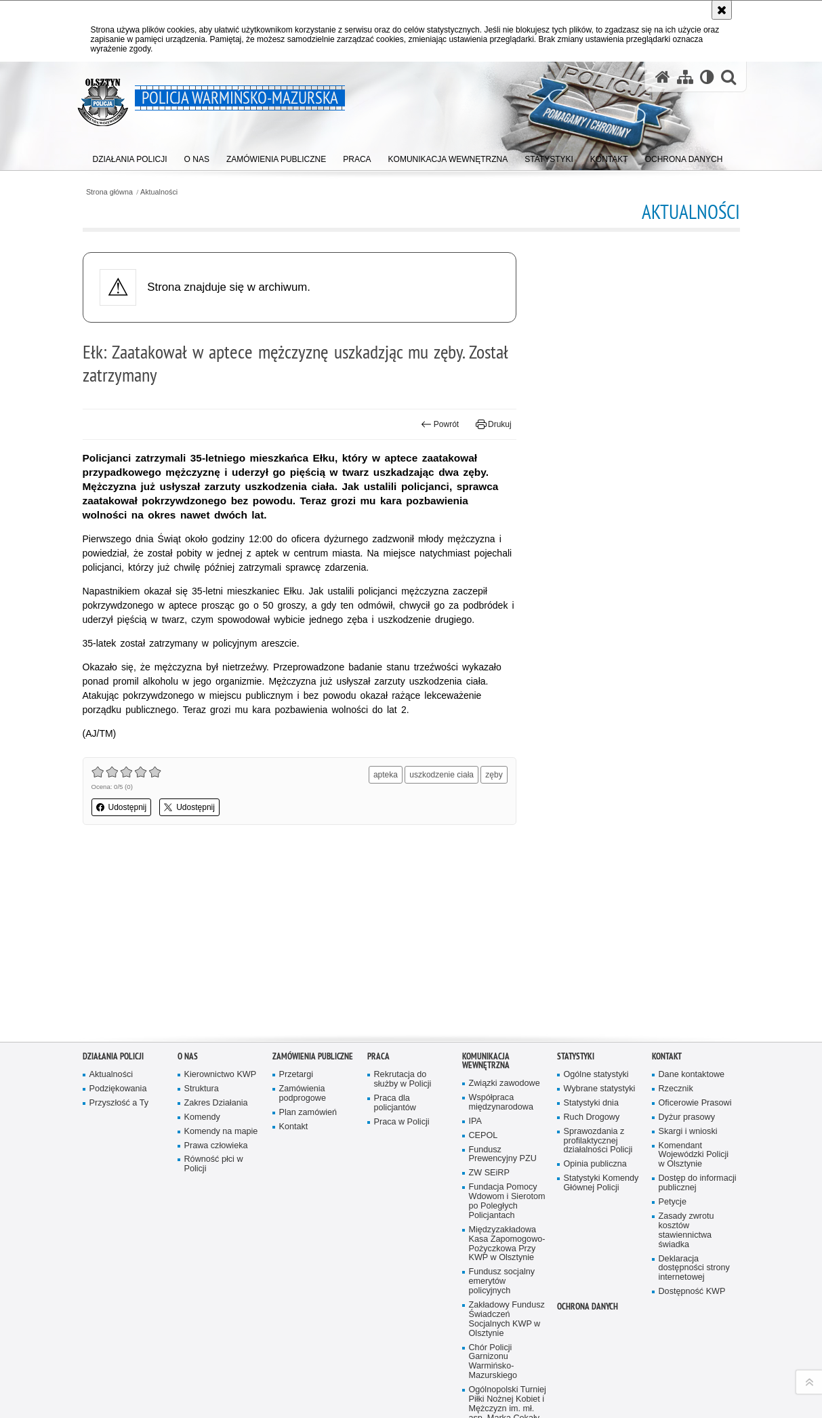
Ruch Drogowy (592, 940)
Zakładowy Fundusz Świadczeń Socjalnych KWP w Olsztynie (507, 1142)
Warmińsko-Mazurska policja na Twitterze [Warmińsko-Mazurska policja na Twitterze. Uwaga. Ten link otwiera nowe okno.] (156, 1379)
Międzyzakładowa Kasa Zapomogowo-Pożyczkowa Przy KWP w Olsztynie (507, 1067)
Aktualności (159, 192)
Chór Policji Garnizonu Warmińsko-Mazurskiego (493, 1185)
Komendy (202, 940)
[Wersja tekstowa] (707, 76)
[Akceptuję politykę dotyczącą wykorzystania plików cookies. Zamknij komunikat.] (722, 10)
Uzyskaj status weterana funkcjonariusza (499, 1312)
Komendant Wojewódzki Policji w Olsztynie (694, 978)
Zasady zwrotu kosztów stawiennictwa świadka (686, 1053)
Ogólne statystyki (596, 897)
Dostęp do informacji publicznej (698, 1006)
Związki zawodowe (504, 906)
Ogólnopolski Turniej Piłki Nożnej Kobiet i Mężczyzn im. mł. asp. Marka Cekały (507, 1227)
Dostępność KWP (692, 1114)
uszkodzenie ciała (441, 774)
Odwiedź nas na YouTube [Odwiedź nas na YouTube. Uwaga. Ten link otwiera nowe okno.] (110, 1379)
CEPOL (483, 958)
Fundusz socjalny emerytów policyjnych (502, 1104)
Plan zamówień (308, 935)
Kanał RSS (87, 1379)
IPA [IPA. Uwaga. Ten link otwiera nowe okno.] (475, 944)
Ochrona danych (587, 1129)
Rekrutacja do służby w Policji (403, 902)
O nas (188, 879)
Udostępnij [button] (121, 807)
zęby (493, 774)
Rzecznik (676, 912)
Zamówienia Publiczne (312, 879)
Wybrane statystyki (600, 912)
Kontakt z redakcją (373, 1372)
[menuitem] (130, 156)
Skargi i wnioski (688, 954)
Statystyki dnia (591, 926)
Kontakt (293, 950)
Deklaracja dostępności (382, 1406)
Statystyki (575, 879)
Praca (378, 879)
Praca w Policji (402, 945)
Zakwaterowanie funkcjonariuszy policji (500, 1265)
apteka (385, 774)
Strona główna (109, 192)
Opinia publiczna (595, 987)
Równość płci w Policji (213, 987)
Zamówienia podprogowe (303, 917)
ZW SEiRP (489, 996)
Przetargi (296, 897)
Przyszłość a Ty (118, 926)
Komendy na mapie (221, 954)
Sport (479, 1288)
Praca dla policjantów (395, 926)
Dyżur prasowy (687, 940)
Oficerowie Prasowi (695, 926)
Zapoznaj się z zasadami (513, 1400)
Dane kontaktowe (692, 897)
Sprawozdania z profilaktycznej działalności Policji (598, 964)
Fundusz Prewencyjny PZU (503, 978)
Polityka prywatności (506, 1410)
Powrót (440, 424)
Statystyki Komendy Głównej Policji (601, 1006)
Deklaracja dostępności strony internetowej (694, 1091)
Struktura (201, 912)
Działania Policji (113, 879)
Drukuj (494, 424)
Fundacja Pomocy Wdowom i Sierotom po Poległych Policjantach (507, 1024)
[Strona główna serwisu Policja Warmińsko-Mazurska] (662, 76)
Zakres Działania (216, 926)
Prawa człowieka (216, 969)
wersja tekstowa (626, 1372)
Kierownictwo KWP (220, 897)
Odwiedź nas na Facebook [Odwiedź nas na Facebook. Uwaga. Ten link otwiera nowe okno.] (133, 1379)
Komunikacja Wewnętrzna (486, 884)
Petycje (672, 1025)
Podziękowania (118, 912)
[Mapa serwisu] (685, 76)
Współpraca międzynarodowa (501, 925)
